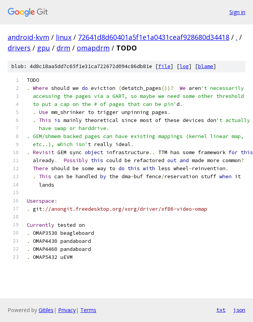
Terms (88, 310)
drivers (19, 47)
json (239, 309)
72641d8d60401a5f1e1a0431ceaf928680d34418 (153, 37)
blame (205, 66)
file (164, 66)
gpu (43, 47)
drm (63, 47)
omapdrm (93, 47)
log (184, 66)
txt (220, 309)
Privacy (67, 310)
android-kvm (28, 37)
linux (63, 37)
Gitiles (46, 310)
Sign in (237, 12)
